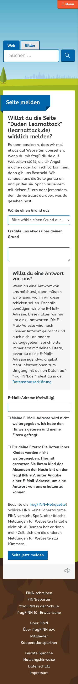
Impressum (39, 673)
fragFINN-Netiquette (48, 505)
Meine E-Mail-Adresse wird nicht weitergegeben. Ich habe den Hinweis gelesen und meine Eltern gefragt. (38, 426)
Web (11, 46)
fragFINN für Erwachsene (39, 613)
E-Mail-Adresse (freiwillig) (31, 398)
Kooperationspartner (39, 643)
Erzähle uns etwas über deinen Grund (35, 234)
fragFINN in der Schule (39, 606)
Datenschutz (39, 666)
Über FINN (39, 623)
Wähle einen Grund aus (28, 211)
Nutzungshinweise (39, 660)
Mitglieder (39, 636)
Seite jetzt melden (28, 555)
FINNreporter (39, 600)
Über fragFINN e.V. (39, 630)
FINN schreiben (39, 593)
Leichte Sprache (39, 653)
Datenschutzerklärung (32, 382)
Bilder (30, 46)
